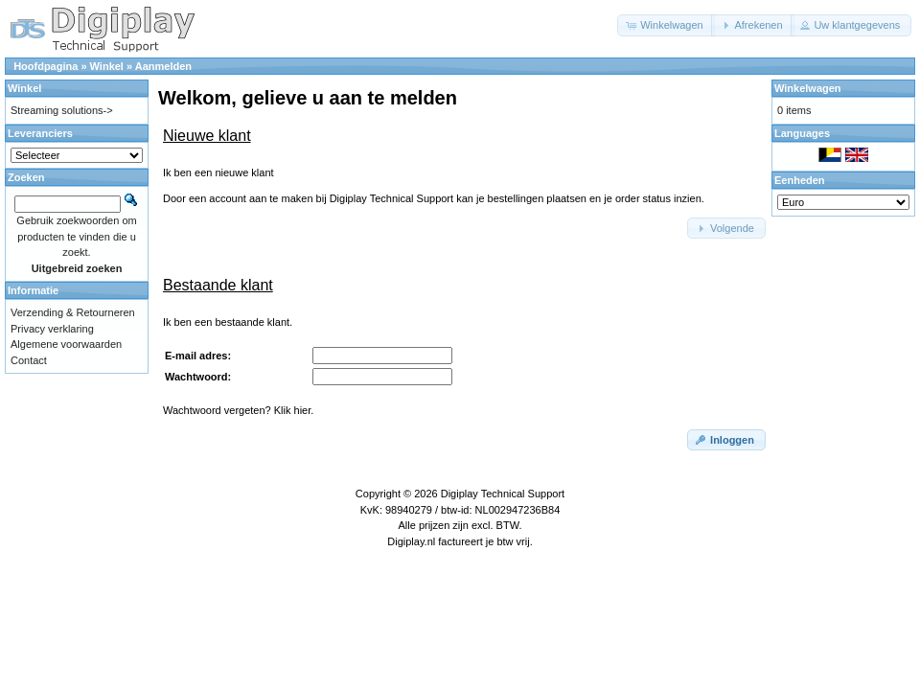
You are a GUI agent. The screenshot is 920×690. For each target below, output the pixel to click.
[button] (666, 25)
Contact (29, 360)
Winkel (107, 66)
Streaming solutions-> (62, 110)
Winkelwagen (807, 88)
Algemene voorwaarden (66, 344)
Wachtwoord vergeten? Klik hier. (238, 410)
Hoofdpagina (45, 66)
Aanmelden (163, 66)
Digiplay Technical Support (502, 493)
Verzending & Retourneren (73, 312)
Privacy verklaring (52, 328)
